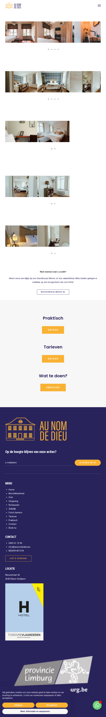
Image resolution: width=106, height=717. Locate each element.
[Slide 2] (51, 49)
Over (11, 497)
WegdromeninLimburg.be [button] (53, 292)
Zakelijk (12, 508)
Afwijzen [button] (18, 705)
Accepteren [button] (51, 705)
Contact (12, 524)
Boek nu (12, 528)
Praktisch (13, 520)
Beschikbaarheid (16, 493)
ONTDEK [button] (49, 358)
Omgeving (13, 501)
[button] (99, 5)
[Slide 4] (58, 49)
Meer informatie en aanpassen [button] (35, 711)
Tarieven (13, 516)
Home (11, 489)
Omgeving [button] (57, 387)
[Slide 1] (48, 49)
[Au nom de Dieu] (13, 5)
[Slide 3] (55, 49)
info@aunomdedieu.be (19, 547)
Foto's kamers (15, 512)
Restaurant (14, 505)
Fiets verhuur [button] (18, 558)
